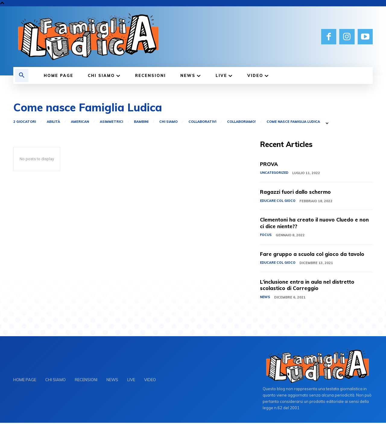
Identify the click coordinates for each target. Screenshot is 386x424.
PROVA (270, 164)
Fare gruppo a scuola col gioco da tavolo (314, 254)
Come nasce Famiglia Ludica (293, 121)
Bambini (141, 121)
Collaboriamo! (241, 121)
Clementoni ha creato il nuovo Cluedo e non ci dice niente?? (312, 223)
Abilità (53, 121)
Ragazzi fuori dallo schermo (298, 192)
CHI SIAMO (168, 121)
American (80, 121)
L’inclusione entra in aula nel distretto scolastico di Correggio (310, 286)
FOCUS (266, 236)
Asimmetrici (111, 121)
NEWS (265, 298)
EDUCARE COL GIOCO (278, 201)
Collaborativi (202, 121)
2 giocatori (24, 121)
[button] (21, 75)
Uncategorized (275, 173)
